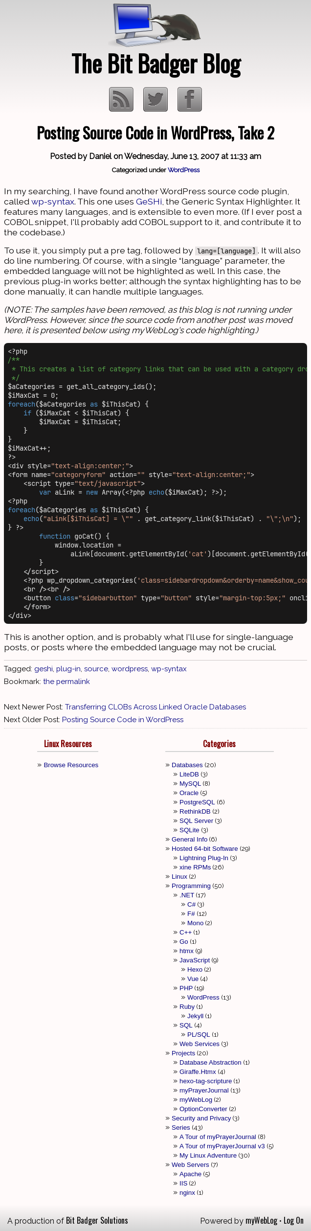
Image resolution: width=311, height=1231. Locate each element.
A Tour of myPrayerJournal (217, 1136)
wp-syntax (52, 201)
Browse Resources (71, 765)
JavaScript (194, 960)
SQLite (189, 830)
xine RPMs (195, 867)
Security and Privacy (201, 1118)
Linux (179, 876)
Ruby (187, 1006)
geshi (43, 668)
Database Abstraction (210, 1062)
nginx (187, 1192)
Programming (191, 885)
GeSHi (149, 201)
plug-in (68, 668)
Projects (183, 1053)
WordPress (184, 170)
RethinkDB (195, 811)
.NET (186, 895)
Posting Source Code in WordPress (122, 719)
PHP (186, 988)
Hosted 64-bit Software (205, 848)
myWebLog (195, 1099)
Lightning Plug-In (203, 858)
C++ (185, 932)
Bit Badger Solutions (97, 1220)
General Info (189, 839)
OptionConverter (203, 1109)
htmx (186, 951)
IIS (183, 1183)
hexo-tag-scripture (205, 1081)
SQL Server (196, 820)
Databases (187, 765)
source (96, 668)
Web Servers (190, 1164)
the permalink (66, 681)
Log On (294, 1220)
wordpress (129, 668)
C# (191, 904)
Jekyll (195, 1016)
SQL (186, 1025)
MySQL (190, 783)
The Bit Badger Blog (155, 63)
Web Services (199, 1044)
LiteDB (189, 774)
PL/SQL (198, 1034)
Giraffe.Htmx (197, 1071)
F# (191, 913)
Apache (190, 1174)
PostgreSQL (197, 802)
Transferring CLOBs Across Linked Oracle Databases (155, 707)
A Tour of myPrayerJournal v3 (222, 1146)
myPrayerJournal (204, 1090)
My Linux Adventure (208, 1155)
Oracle (189, 793)
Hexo (194, 969)
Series (181, 1127)
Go (183, 941)
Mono (195, 923)
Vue (193, 978)
